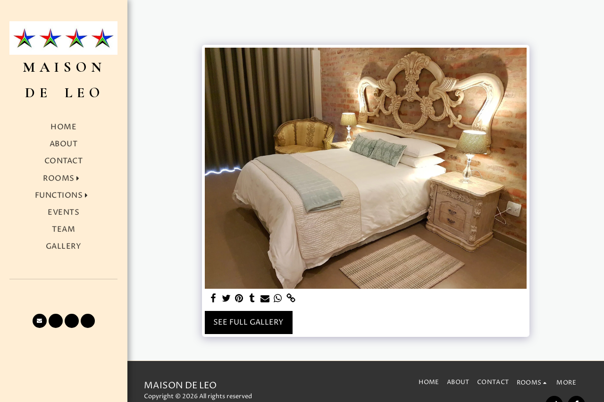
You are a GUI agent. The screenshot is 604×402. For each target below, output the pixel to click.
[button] (63, 178)
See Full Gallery (248, 322)
